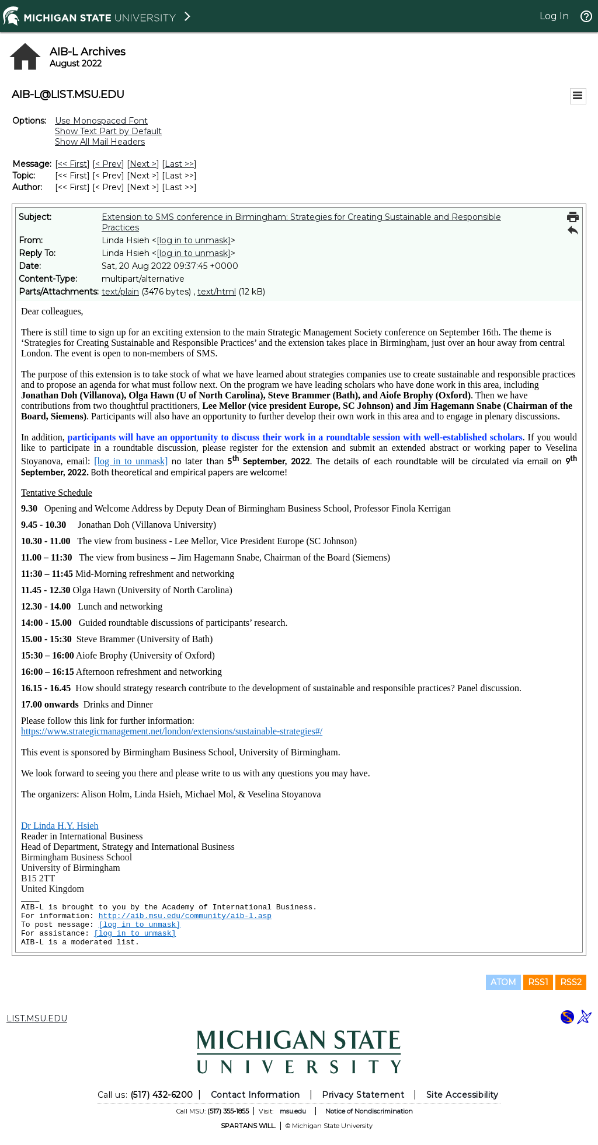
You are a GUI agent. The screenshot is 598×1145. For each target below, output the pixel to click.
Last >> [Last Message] (179, 164)
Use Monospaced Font (101, 120)
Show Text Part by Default (108, 131)
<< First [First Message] (72, 164)
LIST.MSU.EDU (36, 1018)
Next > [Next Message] (143, 164)
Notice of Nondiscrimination (369, 1111)
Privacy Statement (363, 1095)
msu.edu (293, 1111)
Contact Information (255, 1095)
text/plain (120, 291)
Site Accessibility (462, 1095)
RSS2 (571, 982)
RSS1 (538, 982)
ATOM (503, 982)
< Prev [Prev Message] (108, 164)
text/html (216, 291)
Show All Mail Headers (100, 141)
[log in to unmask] (194, 240)
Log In (554, 16)
